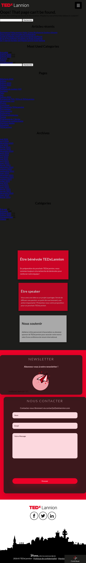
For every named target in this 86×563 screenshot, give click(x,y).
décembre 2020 (6, 193)
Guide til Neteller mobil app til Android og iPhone (21, 36)
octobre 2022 (6, 169)
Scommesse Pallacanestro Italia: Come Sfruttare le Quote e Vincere (28, 32)
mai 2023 (4, 159)
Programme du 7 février (10, 119)
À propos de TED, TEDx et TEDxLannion (17, 99)
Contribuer (5, 105)
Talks (2, 93)
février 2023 (5, 165)
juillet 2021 (5, 181)
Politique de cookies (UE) (11, 89)
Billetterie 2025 (6, 79)
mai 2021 (4, 183)
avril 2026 (4, 141)
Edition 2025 (5, 54)
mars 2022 (4, 173)
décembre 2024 (6, 151)
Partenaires (5, 113)
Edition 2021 (5, 56)
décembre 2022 (6, 167)
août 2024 (4, 153)
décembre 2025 (6, 143)
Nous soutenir (6, 111)
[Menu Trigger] (78, 5)
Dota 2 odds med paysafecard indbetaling (18, 34)
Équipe (3, 117)
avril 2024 (4, 155)
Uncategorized (6, 62)
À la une (3, 58)
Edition (3, 81)
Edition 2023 (5, 83)
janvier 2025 (5, 149)
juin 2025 (4, 145)
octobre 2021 (6, 179)
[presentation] (49, 472)
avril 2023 (4, 161)
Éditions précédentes (9, 115)
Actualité (4, 52)
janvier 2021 (5, 191)
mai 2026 (4, 139)
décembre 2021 (6, 175)
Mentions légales (7, 123)
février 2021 (5, 189)
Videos (3, 60)
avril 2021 (4, 185)
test (1, 95)
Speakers (4, 91)
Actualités (4, 125)
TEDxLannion (6, 127)
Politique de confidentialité (11, 121)
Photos (3, 103)
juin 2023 (4, 157)
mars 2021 (4, 187)
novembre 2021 (7, 177)
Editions (3, 87)
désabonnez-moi (7, 101)
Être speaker (5, 109)
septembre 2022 (7, 171)
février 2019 (5, 197)
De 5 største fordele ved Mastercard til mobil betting (22, 40)
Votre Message (49, 445)
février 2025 (5, 147)
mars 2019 (4, 195)
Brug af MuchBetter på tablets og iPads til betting (21, 38)
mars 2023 (4, 163)
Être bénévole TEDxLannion (12, 107)
